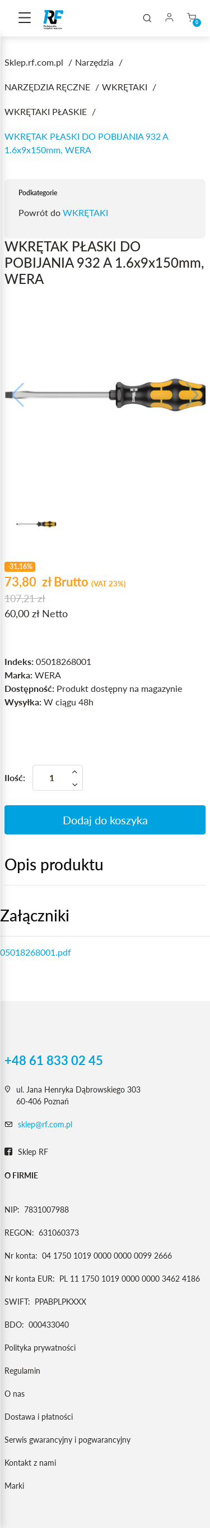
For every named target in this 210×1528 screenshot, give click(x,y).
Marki (14, 1485)
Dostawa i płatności (38, 1416)
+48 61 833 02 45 (53, 1060)
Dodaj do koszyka (105, 820)
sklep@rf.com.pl (45, 1124)
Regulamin (22, 1370)
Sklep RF (26, 1152)
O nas (14, 1393)
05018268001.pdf (35, 952)
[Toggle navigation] (24, 18)
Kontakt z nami (30, 1462)
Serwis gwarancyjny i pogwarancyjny (67, 1439)
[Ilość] (57, 778)
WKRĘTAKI (85, 212)
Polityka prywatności (40, 1347)
